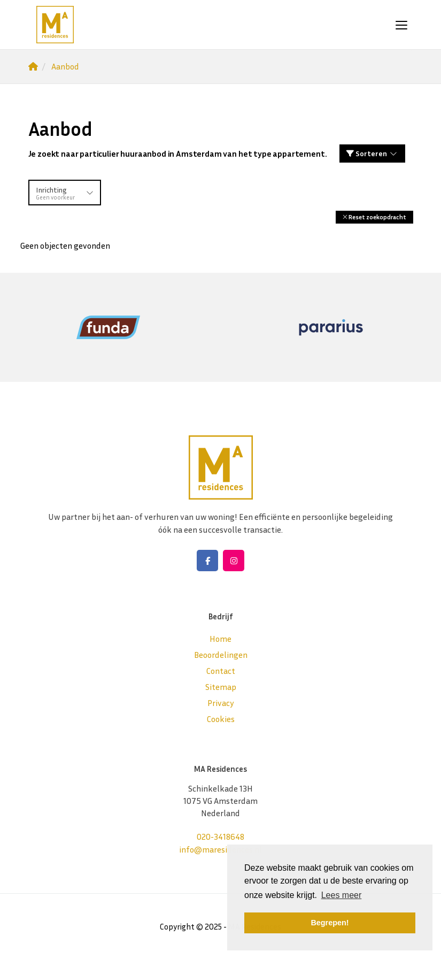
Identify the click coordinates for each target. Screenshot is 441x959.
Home (220, 638)
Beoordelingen (220, 654)
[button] (374, 217)
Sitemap (220, 686)
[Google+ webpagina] (233, 560)
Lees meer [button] (341, 895)
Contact (220, 670)
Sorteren (372, 153)
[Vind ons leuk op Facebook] (207, 560)
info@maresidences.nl (220, 849)
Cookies (221, 719)
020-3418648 (220, 836)
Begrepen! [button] (330, 922)
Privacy (220, 702)
